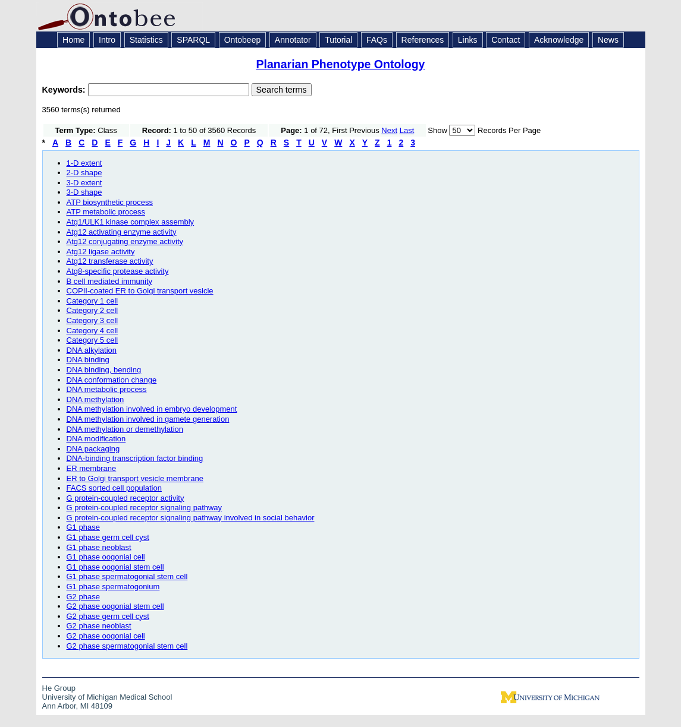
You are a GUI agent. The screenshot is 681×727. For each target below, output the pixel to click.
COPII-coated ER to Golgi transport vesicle (140, 290)
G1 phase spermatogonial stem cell (127, 576)
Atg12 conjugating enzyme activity (125, 241)
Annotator (293, 40)
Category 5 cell (92, 340)
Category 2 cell (92, 310)
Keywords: (65, 89)
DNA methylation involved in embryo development (152, 408)
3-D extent (84, 182)
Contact (505, 40)
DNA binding (88, 359)
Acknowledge (558, 40)
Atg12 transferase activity (110, 261)
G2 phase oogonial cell (106, 635)
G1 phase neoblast (99, 547)
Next (389, 130)
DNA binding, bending (104, 369)
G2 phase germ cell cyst (108, 616)
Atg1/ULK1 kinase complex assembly (130, 221)
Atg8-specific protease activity (118, 271)
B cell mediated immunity (110, 281)
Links (468, 40)
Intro (107, 40)
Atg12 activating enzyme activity (122, 231)
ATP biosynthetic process (110, 202)
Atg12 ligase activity (101, 251)
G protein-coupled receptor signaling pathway (144, 507)
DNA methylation (95, 399)
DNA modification (96, 438)
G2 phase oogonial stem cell (115, 606)
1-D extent (84, 163)
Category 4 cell (92, 330)
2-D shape (84, 172)
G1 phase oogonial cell (106, 556)
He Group (59, 688)
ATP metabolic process (106, 211)
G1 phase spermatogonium (113, 586)
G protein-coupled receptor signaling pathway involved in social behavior (191, 517)
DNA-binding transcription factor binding (135, 458)
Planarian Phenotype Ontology (340, 64)
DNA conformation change (112, 379)
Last (407, 130)
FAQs (376, 40)
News (608, 40)
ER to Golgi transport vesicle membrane (135, 478)
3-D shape (84, 192)
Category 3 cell (92, 320)
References (422, 40)
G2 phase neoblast (99, 625)
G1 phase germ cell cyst (108, 537)
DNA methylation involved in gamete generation (148, 419)
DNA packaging (93, 448)
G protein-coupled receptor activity (125, 498)
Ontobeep (242, 40)
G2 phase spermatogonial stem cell (127, 645)
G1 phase (83, 527)
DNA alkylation (92, 350)
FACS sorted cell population (114, 487)
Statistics (146, 40)
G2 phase (83, 596)
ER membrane (92, 468)
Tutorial (338, 40)
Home (73, 40)
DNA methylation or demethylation (125, 429)
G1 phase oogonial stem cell (115, 566)
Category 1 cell (92, 300)
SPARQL (193, 40)
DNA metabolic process (107, 389)
